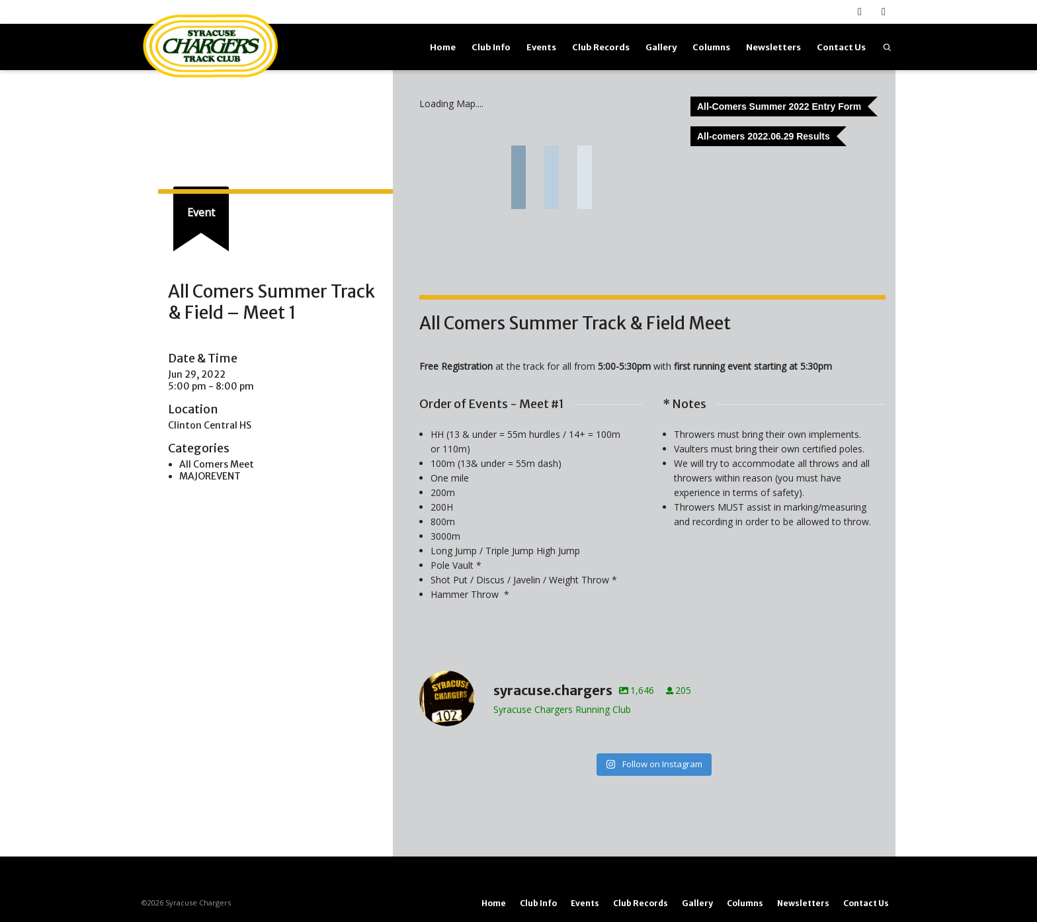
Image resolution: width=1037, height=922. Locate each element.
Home (443, 47)
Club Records (601, 47)
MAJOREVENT (210, 476)
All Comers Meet (216, 464)
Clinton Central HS (209, 425)
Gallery (661, 47)
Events (541, 47)
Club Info (491, 47)
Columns (711, 47)
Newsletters (773, 47)
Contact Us (841, 47)
